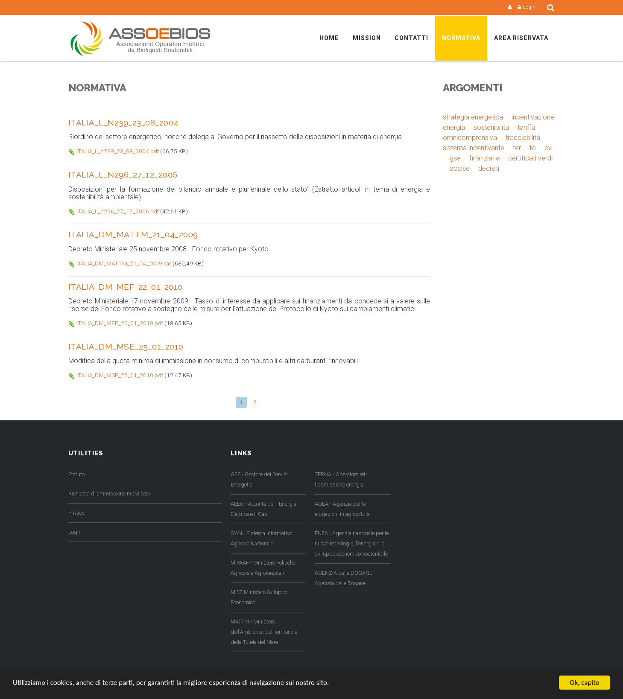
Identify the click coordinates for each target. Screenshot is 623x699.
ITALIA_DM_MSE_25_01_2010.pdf (119, 375)
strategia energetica (473, 117)
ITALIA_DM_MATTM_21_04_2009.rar (123, 263)
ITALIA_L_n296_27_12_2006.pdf (117, 211)
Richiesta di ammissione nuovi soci (109, 493)
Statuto (76, 474)
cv (548, 148)
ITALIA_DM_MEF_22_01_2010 (125, 286)
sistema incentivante (473, 148)
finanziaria (484, 158)
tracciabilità (523, 138)
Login (529, 7)
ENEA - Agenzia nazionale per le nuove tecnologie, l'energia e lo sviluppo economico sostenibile (352, 543)
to (532, 148)
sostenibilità (491, 127)
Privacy (76, 513)
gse (455, 158)
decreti (488, 168)
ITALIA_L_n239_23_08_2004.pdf (117, 151)
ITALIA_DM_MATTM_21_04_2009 (133, 234)
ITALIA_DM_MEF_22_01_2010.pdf (119, 323)
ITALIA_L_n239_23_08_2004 (123, 122)
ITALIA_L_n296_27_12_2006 (123, 174)
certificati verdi (530, 158)
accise (460, 168)
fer (517, 148)
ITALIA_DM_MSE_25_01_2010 (126, 346)
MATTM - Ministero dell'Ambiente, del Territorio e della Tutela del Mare (264, 631)
